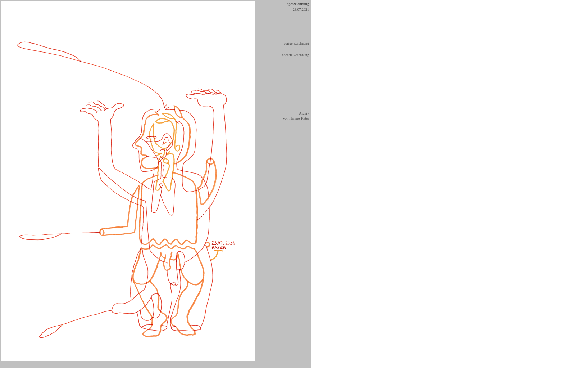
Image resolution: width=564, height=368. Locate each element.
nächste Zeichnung (295, 55)
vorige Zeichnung (296, 43)
